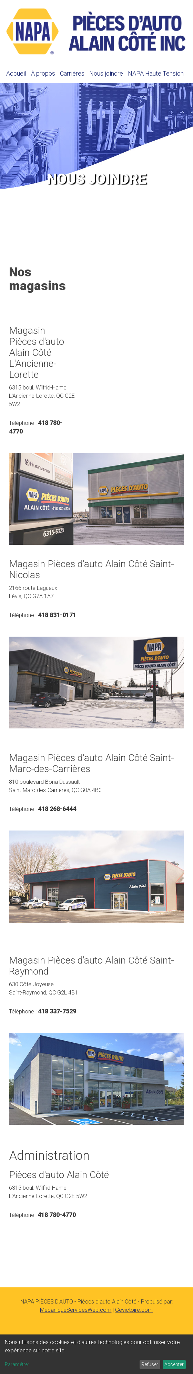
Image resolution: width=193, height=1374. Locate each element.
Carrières (72, 73)
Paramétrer (17, 1364)
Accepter (174, 1364)
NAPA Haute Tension (156, 73)
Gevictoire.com (134, 1310)
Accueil (16, 73)
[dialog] (96, 1354)
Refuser (149, 1364)
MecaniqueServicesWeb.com (75, 1310)
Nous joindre (106, 73)
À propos (43, 73)
